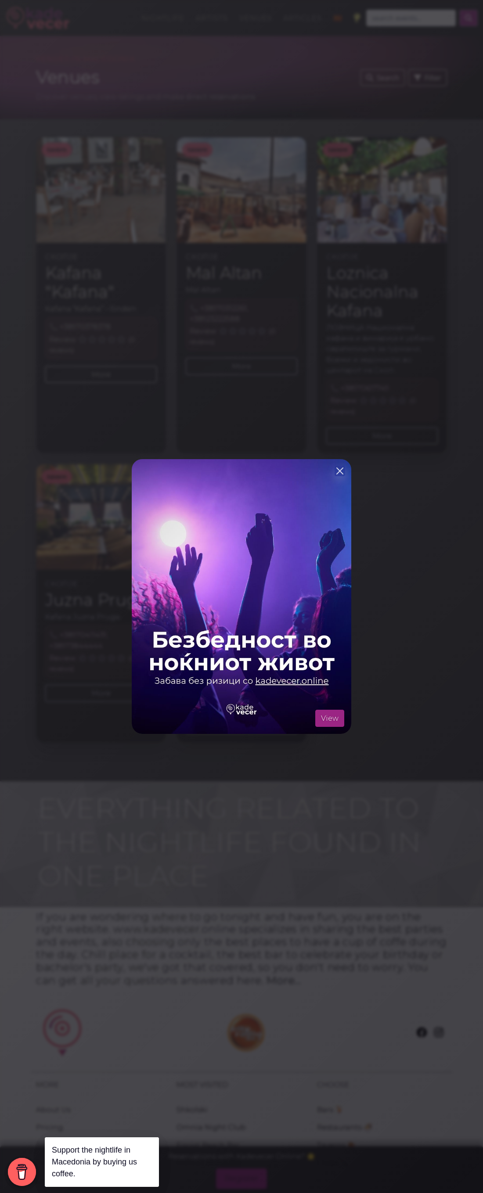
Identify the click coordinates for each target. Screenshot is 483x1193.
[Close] (340, 471)
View (330, 718)
